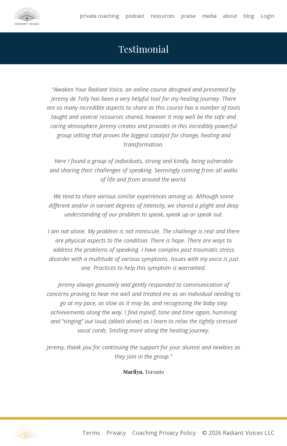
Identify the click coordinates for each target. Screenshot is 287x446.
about (230, 15)
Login (267, 15)
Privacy (116, 432)
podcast (135, 15)
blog (248, 15)
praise (188, 15)
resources (162, 15)
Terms (91, 432)
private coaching (99, 15)
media (209, 15)
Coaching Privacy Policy (164, 432)
